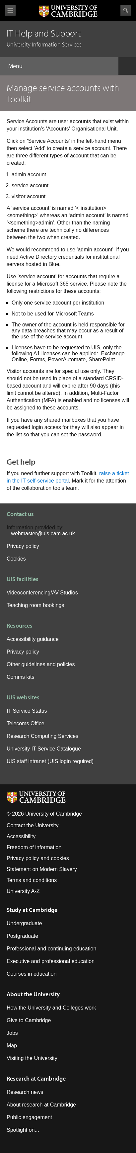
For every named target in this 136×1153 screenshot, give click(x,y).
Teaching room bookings (35, 605)
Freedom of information (34, 847)
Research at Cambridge (36, 1078)
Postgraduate (22, 936)
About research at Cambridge (41, 1105)
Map (12, 1045)
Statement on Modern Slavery (42, 869)
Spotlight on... (23, 1130)
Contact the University (33, 825)
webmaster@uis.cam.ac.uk (43, 533)
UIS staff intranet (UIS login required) (50, 761)
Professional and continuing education (51, 948)
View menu (10, 10)
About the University (33, 994)
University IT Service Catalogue (44, 749)
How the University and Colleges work (51, 1008)
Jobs (12, 1033)
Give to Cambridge (29, 1020)
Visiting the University (32, 1058)
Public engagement (29, 1117)
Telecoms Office (25, 723)
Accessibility (21, 836)
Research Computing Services (42, 736)
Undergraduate (24, 923)
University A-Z (23, 891)
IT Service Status (27, 711)
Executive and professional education (51, 961)
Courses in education (31, 974)
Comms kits (20, 677)
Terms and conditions (32, 880)
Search (125, 10)
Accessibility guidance (33, 639)
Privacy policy (23, 546)
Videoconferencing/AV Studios (42, 592)
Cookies (16, 559)
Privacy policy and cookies (38, 858)
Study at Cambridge (32, 910)
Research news (25, 1092)
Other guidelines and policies (41, 664)
